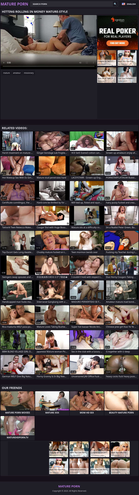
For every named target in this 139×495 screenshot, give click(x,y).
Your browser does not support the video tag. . (49, 42)
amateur (17, 73)
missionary (29, 73)
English (131, 4)
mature (6, 73)
